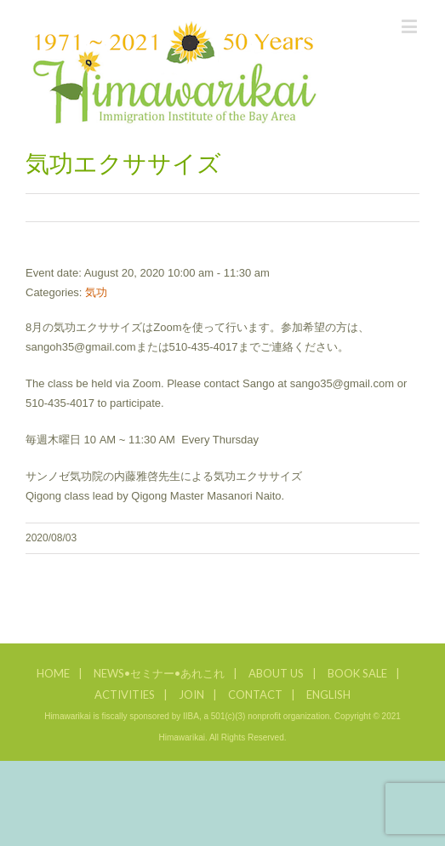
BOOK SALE (357, 673)
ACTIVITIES (124, 694)
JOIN (191, 694)
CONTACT (255, 694)
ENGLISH (328, 694)
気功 (96, 292)
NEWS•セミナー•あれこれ (159, 673)
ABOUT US (276, 673)
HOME (53, 673)
